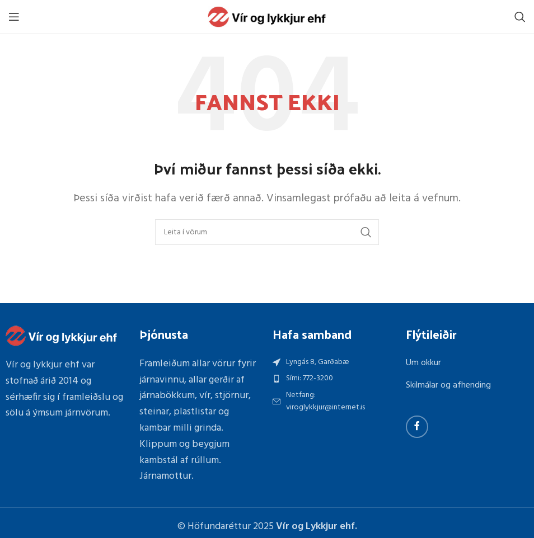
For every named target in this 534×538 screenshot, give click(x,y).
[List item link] (334, 378)
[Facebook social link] (417, 427)
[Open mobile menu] (14, 17)
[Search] (520, 17)
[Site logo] (267, 17)
